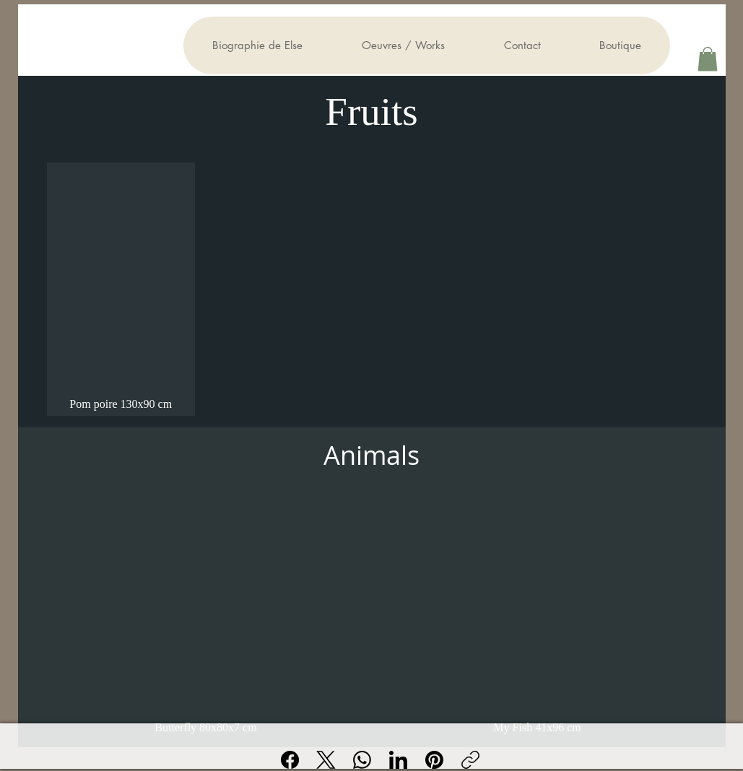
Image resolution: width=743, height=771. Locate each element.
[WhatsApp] (362, 760)
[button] (708, 59)
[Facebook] (290, 760)
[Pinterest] (434, 760)
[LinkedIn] (398, 760)
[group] (372, 288)
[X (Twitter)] (326, 760)
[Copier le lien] (470, 760)
